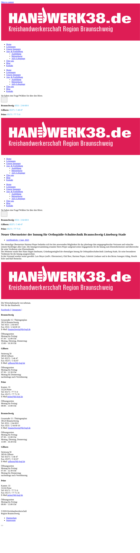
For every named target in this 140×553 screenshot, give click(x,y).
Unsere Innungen (13, 49)
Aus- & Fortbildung (14, 51)
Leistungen (11, 47)
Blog (8, 63)
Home (8, 44)
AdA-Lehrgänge (18, 58)
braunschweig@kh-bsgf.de (19, 329)
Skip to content (7, 2)
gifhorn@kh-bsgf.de (16, 363)
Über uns (10, 61)
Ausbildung (16, 54)
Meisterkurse (16, 56)
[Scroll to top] (2, 525)
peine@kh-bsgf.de (15, 396)
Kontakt (9, 65)
